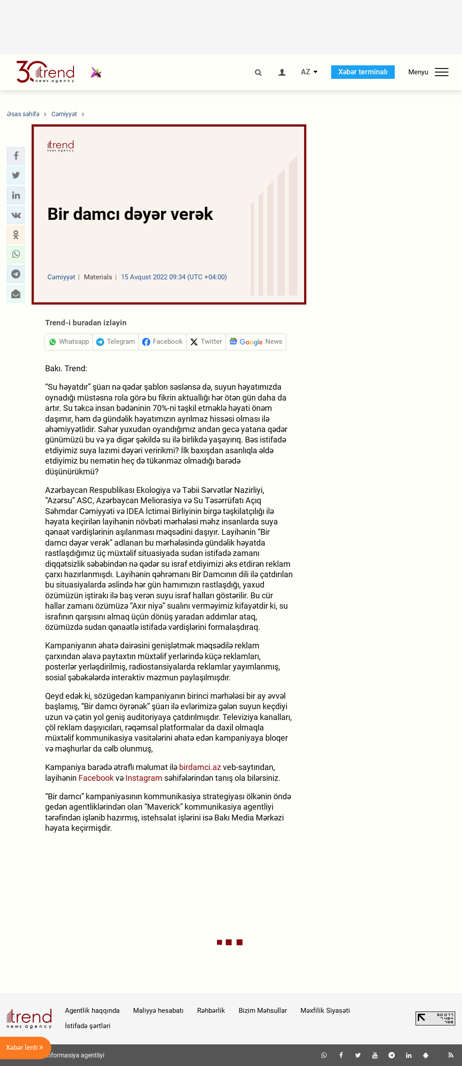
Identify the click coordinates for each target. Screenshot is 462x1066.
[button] (15, 156)
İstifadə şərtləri (88, 1026)
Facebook (96, 778)
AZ (305, 72)
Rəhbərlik (211, 1011)
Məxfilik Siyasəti (325, 1011)
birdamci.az (200, 767)
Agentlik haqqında (92, 1011)
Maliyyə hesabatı (158, 1011)
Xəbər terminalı (363, 72)
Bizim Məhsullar (263, 1011)
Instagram (143, 778)
